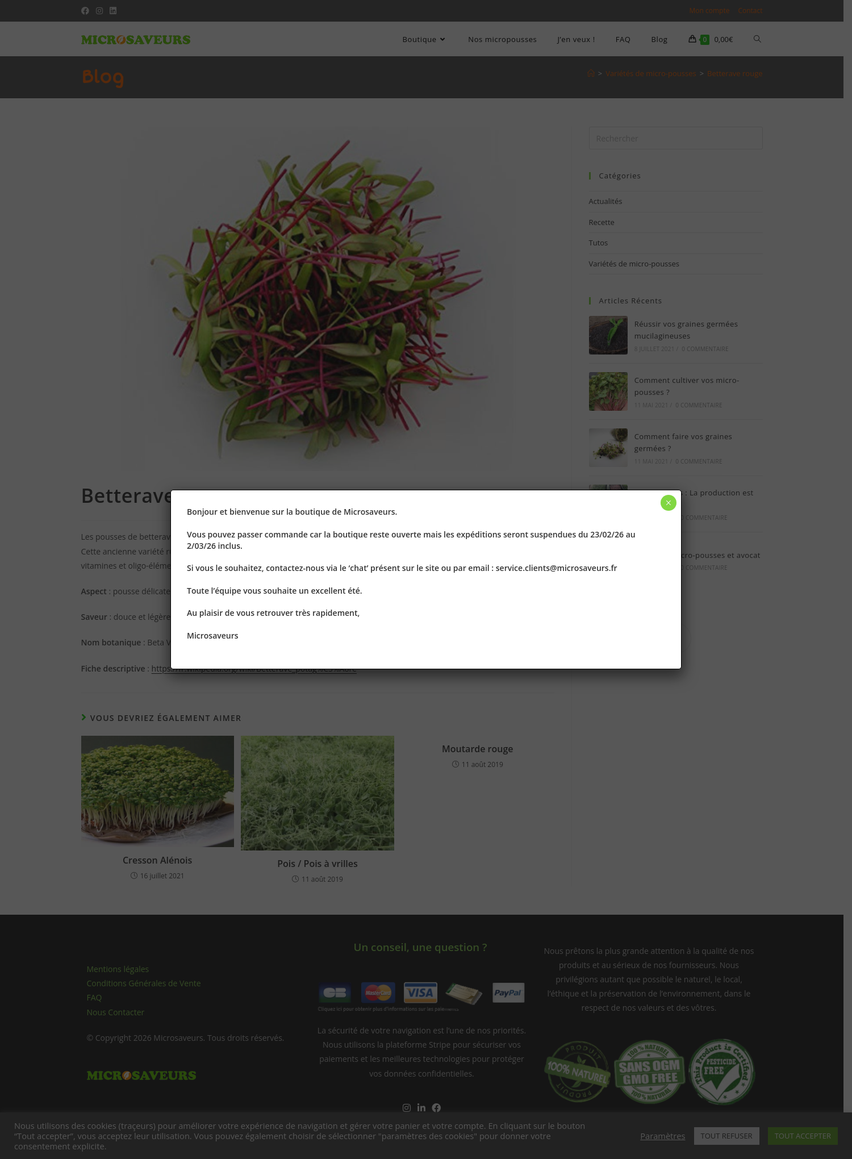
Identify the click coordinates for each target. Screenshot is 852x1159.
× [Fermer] (668, 503)
